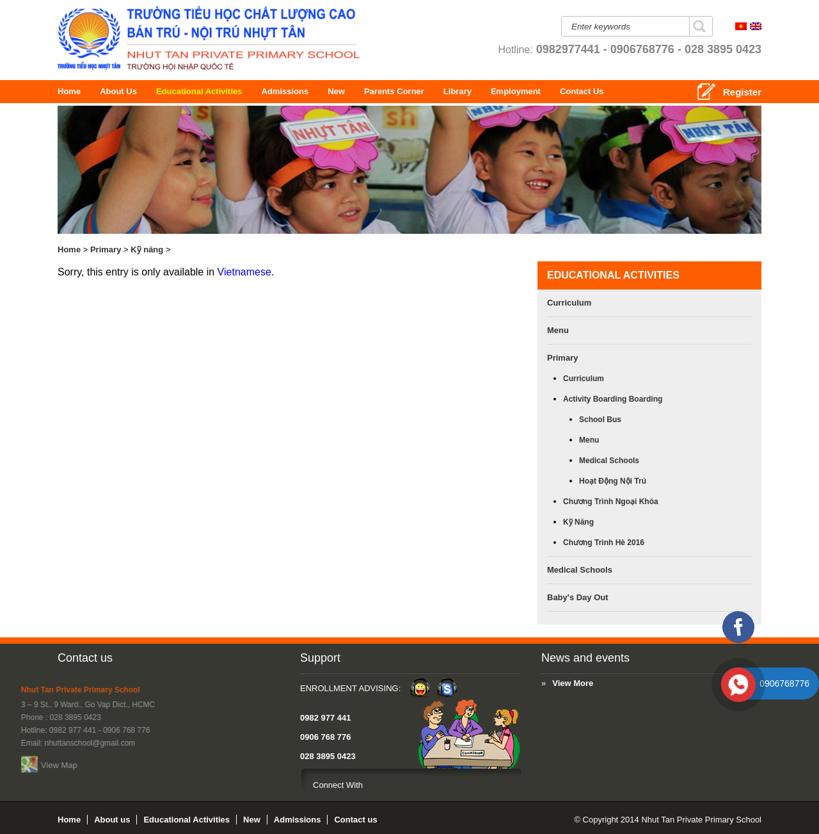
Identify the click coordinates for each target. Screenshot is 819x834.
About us (125, 91)
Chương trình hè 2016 (603, 542)
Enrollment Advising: (186, 688)
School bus (600, 419)
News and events (381, 657)
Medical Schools (609, 460)
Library (502, 91)
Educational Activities (222, 91)
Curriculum (569, 302)
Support (156, 657)
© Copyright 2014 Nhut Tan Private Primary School (667, 819)
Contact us (85, 657)
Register (742, 91)
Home (71, 91)
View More (368, 683)
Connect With (174, 785)
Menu (558, 330)
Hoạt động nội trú (612, 481)
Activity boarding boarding (612, 399)
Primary (105, 249)
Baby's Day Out (577, 597)
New (355, 91)
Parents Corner (453, 91)
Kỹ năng (147, 249)
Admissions (307, 91)
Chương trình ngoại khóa (610, 501)
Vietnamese (244, 271)
